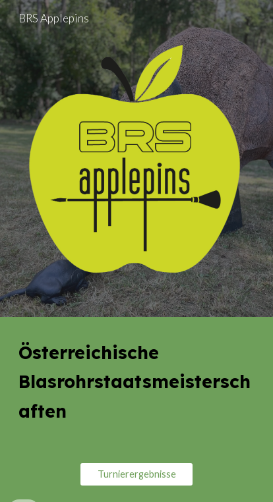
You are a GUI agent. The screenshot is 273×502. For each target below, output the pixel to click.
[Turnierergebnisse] (136, 474)
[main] (136, 382)
